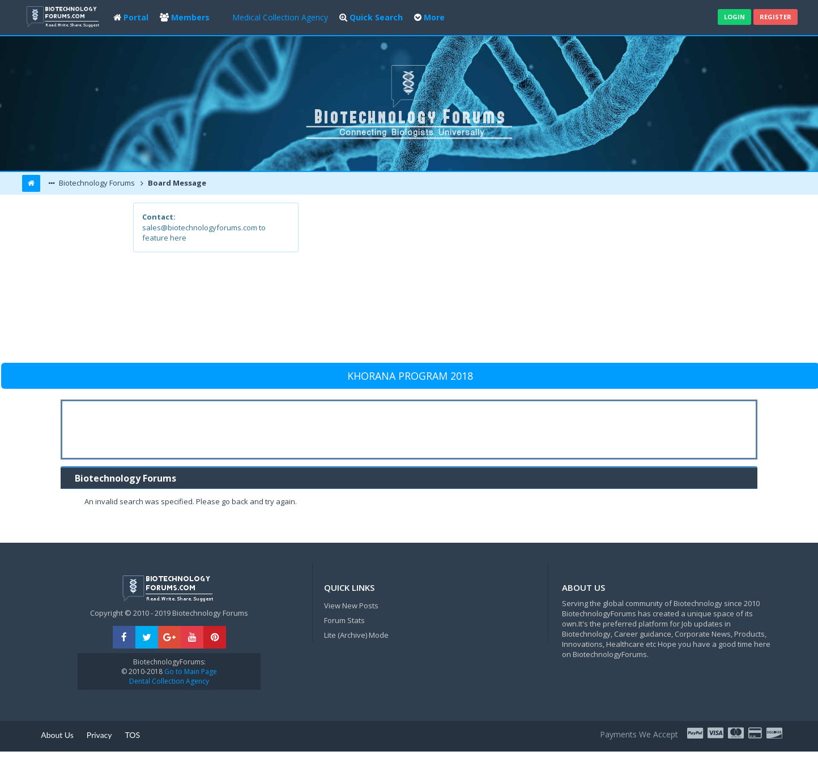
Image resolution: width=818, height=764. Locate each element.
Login (734, 16)
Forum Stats (344, 620)
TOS (132, 735)
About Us (57, 735)
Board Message (176, 183)
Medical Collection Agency (280, 17)
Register (775, 16)
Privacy (99, 735)
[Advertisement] (492, 282)
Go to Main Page (190, 671)
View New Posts (351, 605)
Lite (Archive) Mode (356, 635)
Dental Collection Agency (169, 681)
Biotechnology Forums (96, 183)
